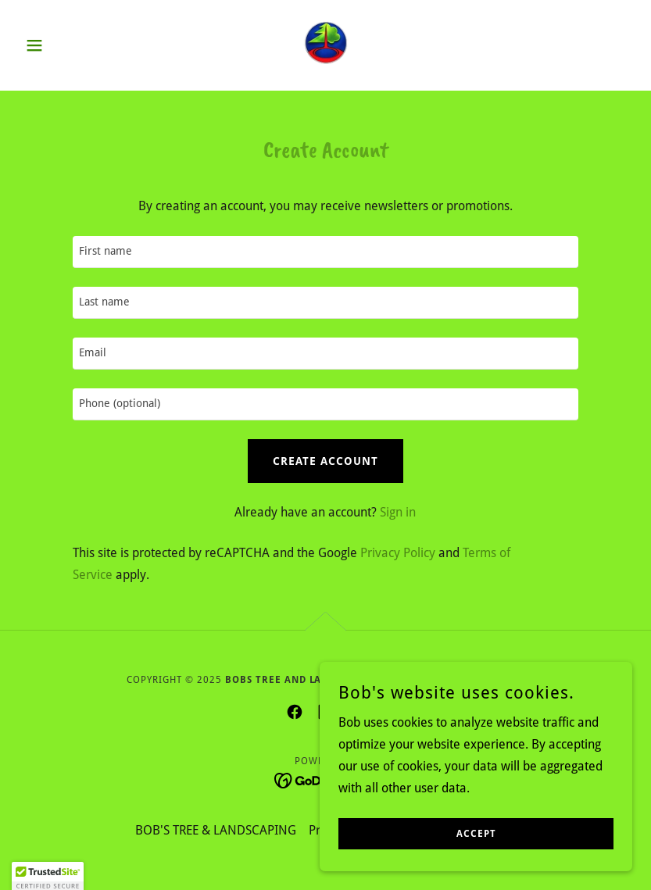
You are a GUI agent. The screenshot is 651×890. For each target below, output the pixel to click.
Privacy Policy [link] (397, 552)
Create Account (325, 461)
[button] (65, 45)
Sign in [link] (398, 512)
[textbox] (325, 252)
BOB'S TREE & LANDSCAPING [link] (215, 830)
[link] (326, 44)
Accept (476, 833)
